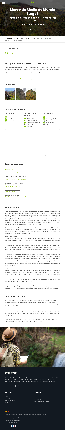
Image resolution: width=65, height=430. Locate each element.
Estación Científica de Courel (12, 186)
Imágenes (8, 40)
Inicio (6, 396)
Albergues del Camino (11, 171)
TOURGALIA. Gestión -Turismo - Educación (15, 179)
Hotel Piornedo (9, 169)
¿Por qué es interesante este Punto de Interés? (20, 38)
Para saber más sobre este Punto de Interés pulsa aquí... (22, 79)
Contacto (7, 403)
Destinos (7, 398)
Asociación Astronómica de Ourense (14, 178)
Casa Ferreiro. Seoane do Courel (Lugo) (15, 197)
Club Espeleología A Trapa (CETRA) (14, 184)
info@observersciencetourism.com (41, 401)
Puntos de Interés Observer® (32, 25)
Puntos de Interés (10, 400)
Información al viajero (44, 38)
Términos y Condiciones (11, 414)
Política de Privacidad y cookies (27, 414)
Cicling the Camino (10, 191)
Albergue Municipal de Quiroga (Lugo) (15, 172)
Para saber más (18, 40)
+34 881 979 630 (37, 399)
